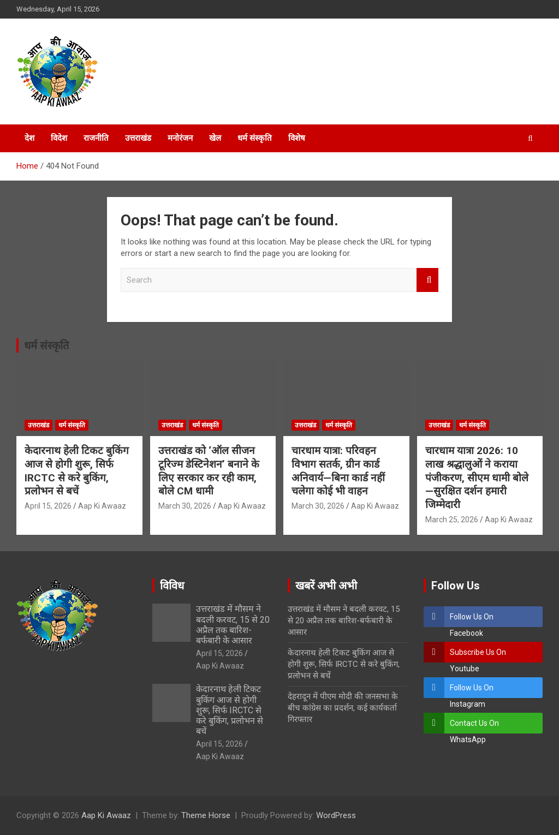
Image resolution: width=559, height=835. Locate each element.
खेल (215, 138)
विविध (172, 585)
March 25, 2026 (451, 519)
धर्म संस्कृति (254, 138)
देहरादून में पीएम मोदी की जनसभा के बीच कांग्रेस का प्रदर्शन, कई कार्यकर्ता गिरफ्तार (343, 707)
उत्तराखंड (138, 138)
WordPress (336, 815)
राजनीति (96, 138)
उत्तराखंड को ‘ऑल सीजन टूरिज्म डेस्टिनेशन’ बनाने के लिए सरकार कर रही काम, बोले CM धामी (208, 470)
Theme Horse (205, 815)
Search (427, 280)
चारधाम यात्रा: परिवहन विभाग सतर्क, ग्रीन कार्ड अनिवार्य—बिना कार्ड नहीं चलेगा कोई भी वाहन (338, 470)
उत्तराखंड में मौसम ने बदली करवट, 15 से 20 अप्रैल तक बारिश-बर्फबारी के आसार (233, 625)
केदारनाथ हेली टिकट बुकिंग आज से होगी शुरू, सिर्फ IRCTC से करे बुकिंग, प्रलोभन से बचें (77, 470)
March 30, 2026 (184, 506)
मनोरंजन (180, 138)
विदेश (59, 138)
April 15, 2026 (48, 506)
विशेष (296, 138)
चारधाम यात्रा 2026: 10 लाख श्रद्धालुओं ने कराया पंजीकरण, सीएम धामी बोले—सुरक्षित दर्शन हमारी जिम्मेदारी (476, 477)
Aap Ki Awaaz (102, 506)
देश (29, 138)
